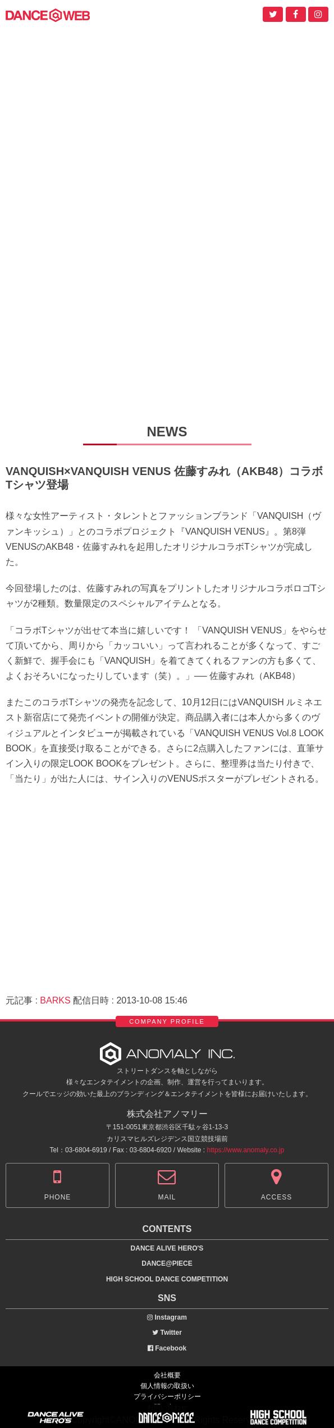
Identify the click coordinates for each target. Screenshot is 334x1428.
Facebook (167, 1348)
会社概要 (167, 1375)
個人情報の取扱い (167, 1386)
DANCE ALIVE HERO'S (167, 1248)
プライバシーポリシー (167, 1396)
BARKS (55, 1000)
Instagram (167, 1317)
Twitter (167, 1332)
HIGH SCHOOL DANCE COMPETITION (167, 1279)
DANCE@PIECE (166, 1263)
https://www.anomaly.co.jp (246, 1150)
